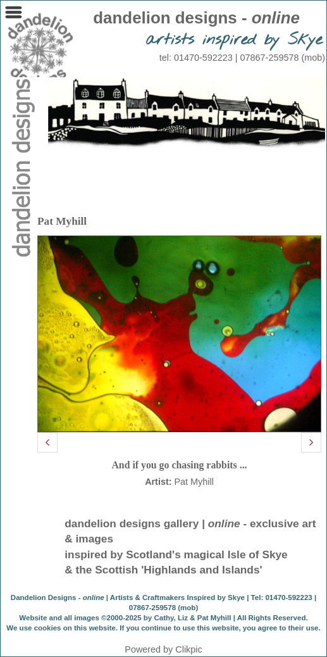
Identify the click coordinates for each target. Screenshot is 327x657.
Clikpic (188, 649)
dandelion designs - (196, 18)
